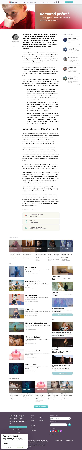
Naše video (54, 319)
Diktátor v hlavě (72, 38)
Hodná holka (39, 248)
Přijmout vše (20, 447)
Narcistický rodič (52, 248)
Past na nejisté (71, 48)
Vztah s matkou (65, 248)
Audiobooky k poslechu (58, 264)
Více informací (6, 443)
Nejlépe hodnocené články (41, 406)
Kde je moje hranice (15, 389)
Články (23, 2)
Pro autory (41, 420)
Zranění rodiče (13, 248)
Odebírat (69, 424)
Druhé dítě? (29, 309)
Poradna (35, 2)
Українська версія (54, 434)
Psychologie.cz (14, 2)
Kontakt (41, 422)
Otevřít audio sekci (62, 314)
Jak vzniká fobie (72, 67)
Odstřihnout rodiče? (28, 248)
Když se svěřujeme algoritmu (36, 323)
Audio (28, 2)
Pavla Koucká (15, 41)
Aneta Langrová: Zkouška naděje (61, 332)
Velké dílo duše (31, 365)
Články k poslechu (68, 34)
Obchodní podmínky (59, 440)
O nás (47, 2)
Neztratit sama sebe (73, 57)
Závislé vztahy (56, 276)
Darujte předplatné (18, 429)
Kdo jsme (41, 417)
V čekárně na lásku (53, 389)
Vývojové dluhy (56, 292)
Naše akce (33, 430)
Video (31, 2)
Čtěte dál (11, 264)
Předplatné (69, 2)
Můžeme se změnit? (32, 351)
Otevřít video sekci (62, 373)
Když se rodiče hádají (33, 337)
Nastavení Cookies (69, 440)
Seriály (40, 2)
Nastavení (8, 447)
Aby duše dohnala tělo (58, 308)
